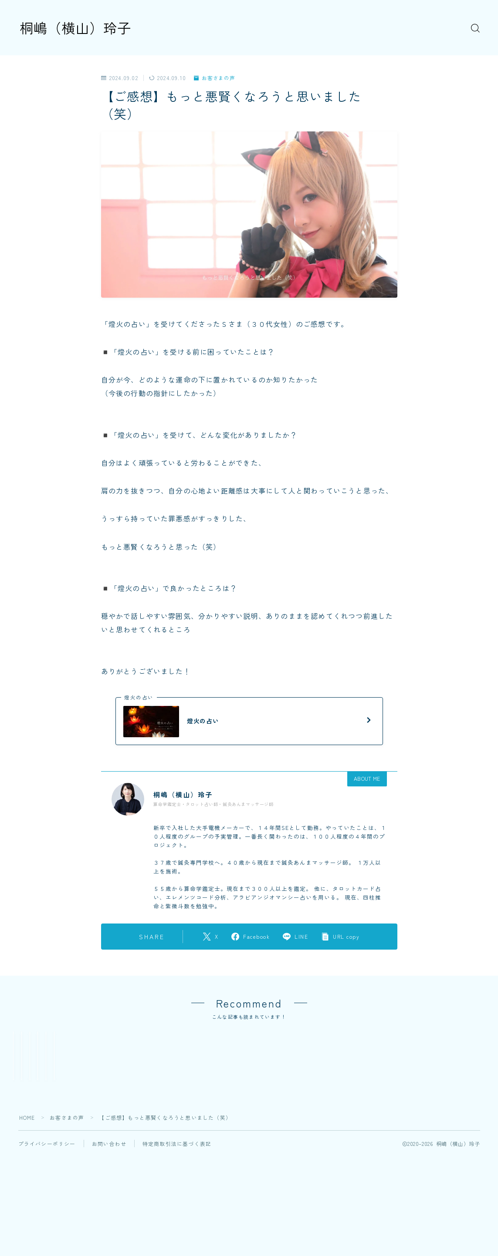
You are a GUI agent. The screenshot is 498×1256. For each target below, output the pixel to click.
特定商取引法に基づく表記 (176, 1205)
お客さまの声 (215, 78)
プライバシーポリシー (47, 1205)
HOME (27, 1179)
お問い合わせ (109, 1205)
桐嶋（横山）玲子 (77, 27)
